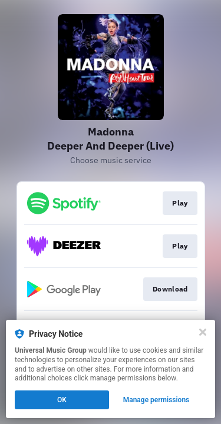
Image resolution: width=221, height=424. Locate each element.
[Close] (202, 332)
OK (62, 400)
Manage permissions (156, 400)
